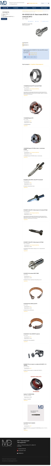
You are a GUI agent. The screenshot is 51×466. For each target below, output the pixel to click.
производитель (6, 12)
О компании (15, 7)
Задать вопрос (44, 7)
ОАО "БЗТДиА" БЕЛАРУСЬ (34, 88)
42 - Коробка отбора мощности (36, 64)
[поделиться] (30, 21)
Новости (34, 7)
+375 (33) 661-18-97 (33, 54)
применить (4, 18)
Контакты (25, 7)
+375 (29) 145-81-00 (32, 3)
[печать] (37, 21)
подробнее (26, 95)
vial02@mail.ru (20, 453)
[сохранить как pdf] (44, 21)
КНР (23, 43)
